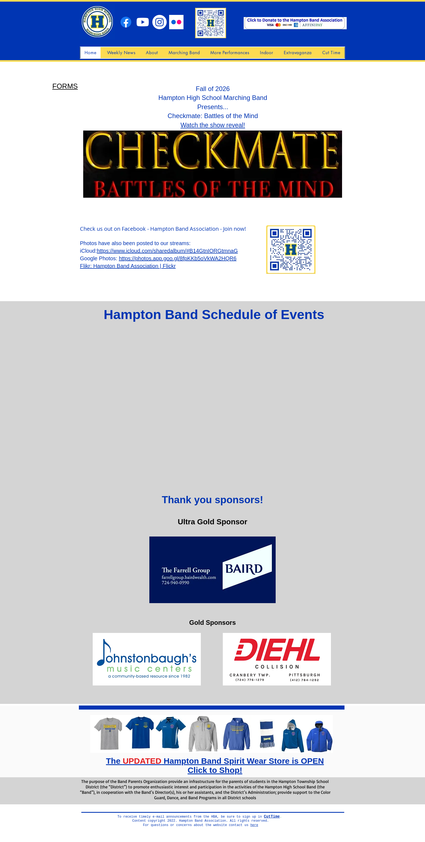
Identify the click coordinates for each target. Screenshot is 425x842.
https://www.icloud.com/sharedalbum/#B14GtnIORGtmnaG (167, 251)
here (254, 825)
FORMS (65, 86)
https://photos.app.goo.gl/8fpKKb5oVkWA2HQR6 (177, 258)
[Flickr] (176, 22)
